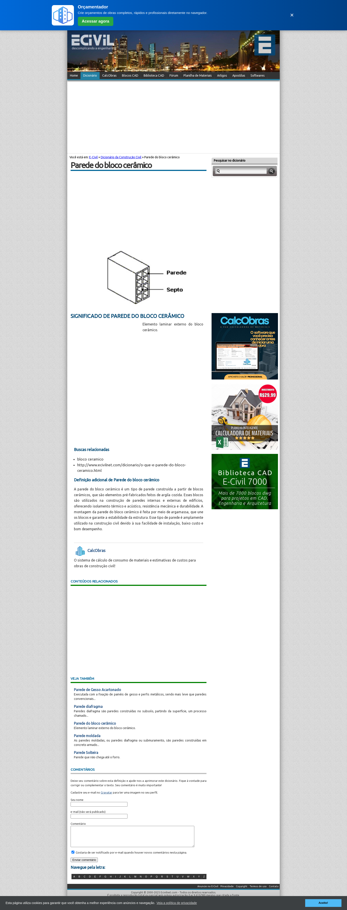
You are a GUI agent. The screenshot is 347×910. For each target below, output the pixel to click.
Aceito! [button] (323, 902)
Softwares (258, 75)
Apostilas (238, 75)
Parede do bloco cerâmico (95, 723)
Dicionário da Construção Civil (121, 157)
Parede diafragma (88, 707)
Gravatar (106, 792)
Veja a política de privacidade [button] (176, 903)
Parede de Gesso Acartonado (97, 690)
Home (74, 75)
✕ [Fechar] (292, 15)
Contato (274, 890)
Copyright (241, 890)
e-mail (75, 811)
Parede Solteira (86, 753)
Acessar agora (95, 21)
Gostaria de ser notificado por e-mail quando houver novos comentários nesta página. (131, 856)
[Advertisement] (173, 116)
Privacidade (227, 890)
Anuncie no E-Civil (207, 890)
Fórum (174, 75)
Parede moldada (87, 736)
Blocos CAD (130, 75)
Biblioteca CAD (154, 75)
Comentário (78, 823)
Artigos (222, 75)
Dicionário (90, 75)
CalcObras (109, 75)
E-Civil (93, 157)
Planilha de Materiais (197, 75)
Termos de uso (258, 890)
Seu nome (77, 799)
